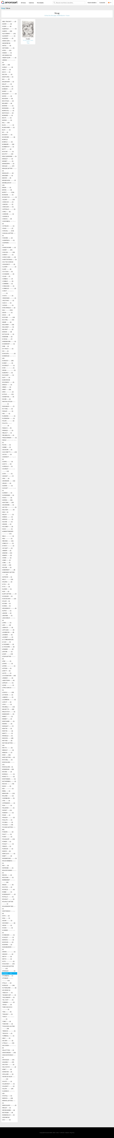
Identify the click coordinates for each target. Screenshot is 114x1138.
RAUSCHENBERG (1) (9, 862)
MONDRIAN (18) (8, 769)
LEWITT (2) (6, 671)
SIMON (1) (8, 951)
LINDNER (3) (7, 678)
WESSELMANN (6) (8, 1110)
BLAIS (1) (8, 125)
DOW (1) (8, 368)
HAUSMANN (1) (8, 505)
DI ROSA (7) (7, 339)
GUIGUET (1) (9, 489)
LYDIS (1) (7, 704)
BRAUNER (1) (7, 175)
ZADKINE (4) (5, 1117)
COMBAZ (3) (7, 281)
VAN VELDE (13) (8, 1059)
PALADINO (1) (8, 808)
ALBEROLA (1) (9, 28)
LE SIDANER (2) (8, 644)
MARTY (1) (7, 733)
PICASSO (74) (7, 824)
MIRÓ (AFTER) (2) (8, 757)
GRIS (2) (5, 478)
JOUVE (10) (6, 565)
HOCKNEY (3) (7, 526)
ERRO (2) (8, 392)
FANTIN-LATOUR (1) (9, 403)
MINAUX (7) (7, 752)
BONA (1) (5, 139)
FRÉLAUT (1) (7, 433)
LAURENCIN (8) (8, 632)
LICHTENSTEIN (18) (9, 675)
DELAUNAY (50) (8, 324)
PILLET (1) (7, 834)
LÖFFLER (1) (7, 683)
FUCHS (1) (6, 445)
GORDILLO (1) (7, 466)
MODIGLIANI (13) (8, 763)
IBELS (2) (8, 536)
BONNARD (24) (8, 144)
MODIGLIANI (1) (7, 767)
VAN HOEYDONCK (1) (8, 1056)
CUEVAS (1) (7, 305)
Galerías (31, 2)
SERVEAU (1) (8, 939)
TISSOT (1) (8, 1018)
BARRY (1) (6, 91)
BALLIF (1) (7, 84)
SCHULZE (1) (8, 937)
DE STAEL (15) (8, 319)
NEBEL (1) (6, 791)
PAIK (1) (7, 805)
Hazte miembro (92, 2)
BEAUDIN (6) (7, 98)
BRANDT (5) (7, 161)
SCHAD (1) (7, 928)
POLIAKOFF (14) (8, 839)
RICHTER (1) (7, 887)
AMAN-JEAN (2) (8, 41)
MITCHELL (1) (7, 759)
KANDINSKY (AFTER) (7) (8, 573)
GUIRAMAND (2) (8, 495)
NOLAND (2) (8, 796)
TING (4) (6, 1012)
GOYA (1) (7, 473)
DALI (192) (7, 310)
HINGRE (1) (6, 524)
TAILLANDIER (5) (8, 997)
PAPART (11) (7, 810)
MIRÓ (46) (6, 755)
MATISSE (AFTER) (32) (8, 744)
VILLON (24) (7, 1088)
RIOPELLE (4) (8, 889)
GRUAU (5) (6, 483)
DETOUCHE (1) (8, 334)
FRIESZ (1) (9, 441)
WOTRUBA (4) (7, 1112)
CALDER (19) (8, 199)
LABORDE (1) (7, 615)
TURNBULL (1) (8, 1036)
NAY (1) (8, 788)
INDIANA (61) (7, 541)
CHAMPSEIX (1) (8, 240)
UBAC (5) (6, 1038)
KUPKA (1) (6, 610)
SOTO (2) (8, 961)
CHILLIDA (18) (8, 252)
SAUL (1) (6, 918)
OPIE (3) (6, 800)
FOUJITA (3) (7, 424)
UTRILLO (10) (8, 1043)
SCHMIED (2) (8, 931)
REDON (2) (7, 875)
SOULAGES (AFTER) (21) (8, 967)
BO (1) (5, 132)
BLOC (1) (6, 130)
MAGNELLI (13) (8, 707)
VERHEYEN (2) (7, 1071)
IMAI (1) (7, 538)
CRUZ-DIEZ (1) (8, 300)
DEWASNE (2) (7, 336)
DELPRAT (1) (7, 329)
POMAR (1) (6, 841)
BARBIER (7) (7, 89)
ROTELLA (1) (8, 896)
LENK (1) (6, 661)
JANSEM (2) (6, 550)
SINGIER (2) (7, 954)
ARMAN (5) (8, 61)
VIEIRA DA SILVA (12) (8, 1078)
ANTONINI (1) (8, 48)
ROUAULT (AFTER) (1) (7, 903)
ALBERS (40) (7, 31)
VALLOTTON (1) (8, 1050)
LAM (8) (6, 625)
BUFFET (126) (8, 192)
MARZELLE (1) (7, 735)
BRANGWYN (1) (8, 163)
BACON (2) (7, 74)
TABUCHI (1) (7, 992)
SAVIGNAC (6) (8, 923)
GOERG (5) (7, 461)
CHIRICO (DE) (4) (9, 257)
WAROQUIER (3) (9, 1105)
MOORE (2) (7, 771)
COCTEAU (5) (7, 271)
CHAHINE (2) (7, 238)
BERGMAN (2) (8, 108)
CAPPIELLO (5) (8, 209)
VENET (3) (7, 1069)
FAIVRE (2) (6, 399)
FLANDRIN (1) (8, 416)
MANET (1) (7, 716)
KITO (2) (6, 586)
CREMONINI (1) (9, 298)
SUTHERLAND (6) (9, 988)
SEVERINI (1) (7, 944)
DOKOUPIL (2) (8, 353)
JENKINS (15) (7, 553)
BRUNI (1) (6, 187)
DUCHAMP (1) (8, 375)
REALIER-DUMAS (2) (9, 871)
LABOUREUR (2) (8, 619)
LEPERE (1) (8, 666)
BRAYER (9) (6, 178)
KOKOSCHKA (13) (9, 598)
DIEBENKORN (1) (9, 341)
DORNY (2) (7, 363)
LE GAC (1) (6, 642)
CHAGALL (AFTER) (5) (9, 234)
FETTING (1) (7, 408)
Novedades (40, 2)
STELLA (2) (6, 983)
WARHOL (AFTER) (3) (8, 1102)
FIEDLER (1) (7, 411)
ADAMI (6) (7, 24)
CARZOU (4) (7, 219)
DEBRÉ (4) (6, 322)
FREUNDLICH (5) (8, 435)
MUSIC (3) (6, 786)
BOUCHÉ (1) (8, 151)
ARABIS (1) (7, 53)
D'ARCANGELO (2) (8, 307)
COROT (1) (8, 292)
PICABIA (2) (7, 822)
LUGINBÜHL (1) (9, 699)
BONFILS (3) (7, 142)
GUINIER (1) (7, 493)
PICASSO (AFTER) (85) (8, 828)
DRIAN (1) (8, 370)
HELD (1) (5, 512)
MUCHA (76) (8, 783)
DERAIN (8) (7, 332)
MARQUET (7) (7, 726)
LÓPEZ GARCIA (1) (8, 689)
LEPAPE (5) (7, 663)
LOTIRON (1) (7, 695)
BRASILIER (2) (7, 173)
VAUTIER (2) (8, 1064)
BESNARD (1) (7, 115)
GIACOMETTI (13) (9, 452)
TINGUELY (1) (7, 1014)
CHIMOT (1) (7, 254)
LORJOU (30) (8, 692)
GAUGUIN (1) (7, 449)
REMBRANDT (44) (8, 881)
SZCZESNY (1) (6, 990)
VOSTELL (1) (7, 1095)
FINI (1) (6, 413)
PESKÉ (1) (6, 815)
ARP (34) (6, 65)
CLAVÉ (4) (6, 269)
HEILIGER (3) (8, 509)
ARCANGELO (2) (7, 55)
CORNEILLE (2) (9, 288)
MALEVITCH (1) (8, 711)
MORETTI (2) (8, 776)
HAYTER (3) (9, 507)
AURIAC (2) (7, 67)
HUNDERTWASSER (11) (7, 532)
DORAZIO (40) (7, 360)
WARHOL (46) (7, 1098)
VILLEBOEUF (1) (8, 1084)
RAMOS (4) (6, 851)
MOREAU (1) (8, 774)
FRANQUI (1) (7, 430)
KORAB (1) (6, 606)
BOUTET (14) (7, 154)
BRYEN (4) (7, 190)
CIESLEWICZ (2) (8, 264)
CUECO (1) (6, 303)
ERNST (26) (6, 389)
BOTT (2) (6, 149)
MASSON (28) (7, 738)
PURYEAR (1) (7, 848)
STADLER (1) (7, 973)
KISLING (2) (7, 582)
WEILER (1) (6, 1107)
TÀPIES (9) (7, 1004)
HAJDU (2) (7, 497)
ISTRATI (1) (8, 545)
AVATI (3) (6, 69)
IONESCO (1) (8, 543)
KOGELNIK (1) (7, 596)
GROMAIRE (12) (8, 481)
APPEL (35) (6, 50)
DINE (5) (5, 346)
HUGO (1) (7, 529)
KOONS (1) (6, 603)
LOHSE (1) (8, 685)
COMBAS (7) (7, 279)
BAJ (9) (6, 79)
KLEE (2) (5, 591)
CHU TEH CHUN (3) (7, 262)
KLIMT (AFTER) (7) (9, 594)
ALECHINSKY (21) (9, 33)
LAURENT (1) (7, 637)
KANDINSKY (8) (8, 570)
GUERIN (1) (7, 485)
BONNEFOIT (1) (8, 146)
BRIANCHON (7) (9, 180)
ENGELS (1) (7, 384)
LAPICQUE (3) (8, 630)
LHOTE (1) (6, 673)
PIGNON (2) (7, 832)
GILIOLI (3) (7, 454)
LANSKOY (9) (7, 627)
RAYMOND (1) (7, 868)
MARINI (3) (7, 723)
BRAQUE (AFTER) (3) (9, 170)
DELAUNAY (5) (8, 327)
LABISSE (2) (6, 613)
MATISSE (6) (7, 740)
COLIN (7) (6, 276)
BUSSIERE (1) (7, 194)
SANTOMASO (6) (8, 912)
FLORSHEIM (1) (8, 418)
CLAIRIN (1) (9, 266)
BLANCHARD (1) (8, 127)
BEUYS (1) (6, 118)
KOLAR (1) (6, 601)
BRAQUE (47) (8, 166)
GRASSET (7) (8, 476)
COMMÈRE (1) (7, 283)
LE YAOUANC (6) (8, 646)
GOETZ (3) (6, 464)
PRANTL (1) (6, 846)
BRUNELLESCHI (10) (9, 184)
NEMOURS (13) (8, 793)
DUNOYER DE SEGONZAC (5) (8, 381)
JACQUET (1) (7, 548)
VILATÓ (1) (7, 1081)
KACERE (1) (6, 567)
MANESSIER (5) (8, 714)
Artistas (23, 2)
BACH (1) (6, 72)
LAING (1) (6, 622)
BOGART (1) (7, 134)
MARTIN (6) (7, 731)
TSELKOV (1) (7, 1033)
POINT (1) (7, 836)
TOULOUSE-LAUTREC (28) (8, 1027)
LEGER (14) (7, 654)
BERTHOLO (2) (7, 113)
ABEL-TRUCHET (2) (9, 21)
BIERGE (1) (7, 120)
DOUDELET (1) (8, 365)
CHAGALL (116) (8, 231)
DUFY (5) (6, 377)
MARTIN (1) (7, 728)
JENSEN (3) (7, 555)
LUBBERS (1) (7, 697)
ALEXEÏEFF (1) (8, 36)
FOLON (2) (8, 421)
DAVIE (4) (6, 315)
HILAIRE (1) (7, 521)
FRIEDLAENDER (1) (9, 437)
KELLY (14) (7, 579)
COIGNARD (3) (8, 274)
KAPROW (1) (7, 577)
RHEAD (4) (7, 884)
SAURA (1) (7, 920)
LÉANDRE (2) (7, 649)
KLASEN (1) (7, 589)
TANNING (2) (8, 1002)
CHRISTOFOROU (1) (9, 259)
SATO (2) (6, 915)
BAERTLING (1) (7, 77)
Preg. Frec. (72, 1132)
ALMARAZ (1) (7, 38)
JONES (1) (6, 560)
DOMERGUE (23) (9, 357)
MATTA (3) (7, 747)
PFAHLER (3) (8, 817)
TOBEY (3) (6, 1021)
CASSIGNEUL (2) (9, 222)
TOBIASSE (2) (7, 1024)
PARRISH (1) (8, 812)
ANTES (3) (6, 45)
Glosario (67, 1132)
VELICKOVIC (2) (9, 1067)
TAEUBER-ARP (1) (9, 995)
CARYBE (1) (5, 216)
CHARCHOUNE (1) (9, 247)
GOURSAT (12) (8, 470)
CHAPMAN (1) (9, 244)
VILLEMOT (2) (8, 1086)
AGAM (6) (6, 26)
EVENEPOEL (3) (8, 396)
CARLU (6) (6, 211)
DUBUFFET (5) (7, 372)
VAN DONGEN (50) (9, 1052)
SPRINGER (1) (8, 971)
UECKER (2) (7, 1040)
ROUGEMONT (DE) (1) (8, 907)
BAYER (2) (7, 96)
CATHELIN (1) (8, 226)
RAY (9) (5, 865)
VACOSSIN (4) (9, 1047)
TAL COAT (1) (7, 1000)
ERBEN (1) (6, 387)
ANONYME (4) (6, 43)
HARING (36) (7, 500)
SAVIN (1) (7, 925)
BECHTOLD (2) (8, 101)
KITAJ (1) (5, 584)
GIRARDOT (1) (9, 458)
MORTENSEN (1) (9, 779)
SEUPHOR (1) (7, 942)
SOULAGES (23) (8, 964)
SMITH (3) (7, 956)
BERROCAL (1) (8, 110)
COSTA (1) (7, 295)
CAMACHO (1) (7, 202)
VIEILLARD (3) (7, 1074)
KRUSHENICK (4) (9, 608)
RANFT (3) (7, 856)
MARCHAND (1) (8, 721)
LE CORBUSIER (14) (7, 639)
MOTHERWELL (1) (9, 781)
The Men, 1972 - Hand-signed (28, 41)
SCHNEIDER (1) (8, 935)
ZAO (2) (6, 1120)
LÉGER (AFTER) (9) (8, 658)
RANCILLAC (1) (8, 853)
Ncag (3, 8)
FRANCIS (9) (6, 428)
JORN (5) (6, 562)
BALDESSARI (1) (8, 81)
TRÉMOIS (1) (8, 1031)
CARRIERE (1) (8, 214)
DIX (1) (5, 351)
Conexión (102, 2)
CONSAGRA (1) (8, 286)
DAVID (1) (7, 312)
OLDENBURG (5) (8, 798)
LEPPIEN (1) (6, 668)
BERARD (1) (7, 105)
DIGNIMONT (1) (8, 344)
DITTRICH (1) (7, 348)
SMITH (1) (7, 959)
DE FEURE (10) (8, 317)
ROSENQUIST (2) (8, 894)
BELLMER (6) (7, 103)
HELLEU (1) (8, 514)
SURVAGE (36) (8, 985)
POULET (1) (8, 844)
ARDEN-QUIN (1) (9, 57)
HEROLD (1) (7, 519)
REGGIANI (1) (8, 877)
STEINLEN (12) (7, 979)
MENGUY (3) (8, 750)
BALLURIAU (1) (7, 86)
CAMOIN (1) (7, 204)
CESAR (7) (7, 228)
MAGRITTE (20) (8, 709)
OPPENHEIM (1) (8, 803)
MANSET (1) (7, 719)
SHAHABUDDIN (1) (8, 948)
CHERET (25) (7, 250)
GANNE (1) (6, 447)
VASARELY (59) (8, 1062)
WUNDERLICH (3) (8, 1115)
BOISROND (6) (8, 137)
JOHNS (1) (6, 558)
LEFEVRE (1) (7, 651)
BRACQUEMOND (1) (9, 156)
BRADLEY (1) (7, 158)
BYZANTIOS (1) (9, 197)
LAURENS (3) (7, 634)
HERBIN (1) (7, 517)
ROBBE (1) (7, 892)
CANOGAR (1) (8, 207)
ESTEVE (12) (8, 394)
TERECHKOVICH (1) (7, 1008)
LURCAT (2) (6, 702)
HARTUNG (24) (8, 502)
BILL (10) (5, 122)
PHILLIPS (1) (7, 820)
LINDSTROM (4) (8, 680)
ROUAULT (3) (8, 899)
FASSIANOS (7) (8, 406)
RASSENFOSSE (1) (9, 858)
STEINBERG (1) (7, 975)
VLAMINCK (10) (8, 1092)
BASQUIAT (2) (9, 93)
